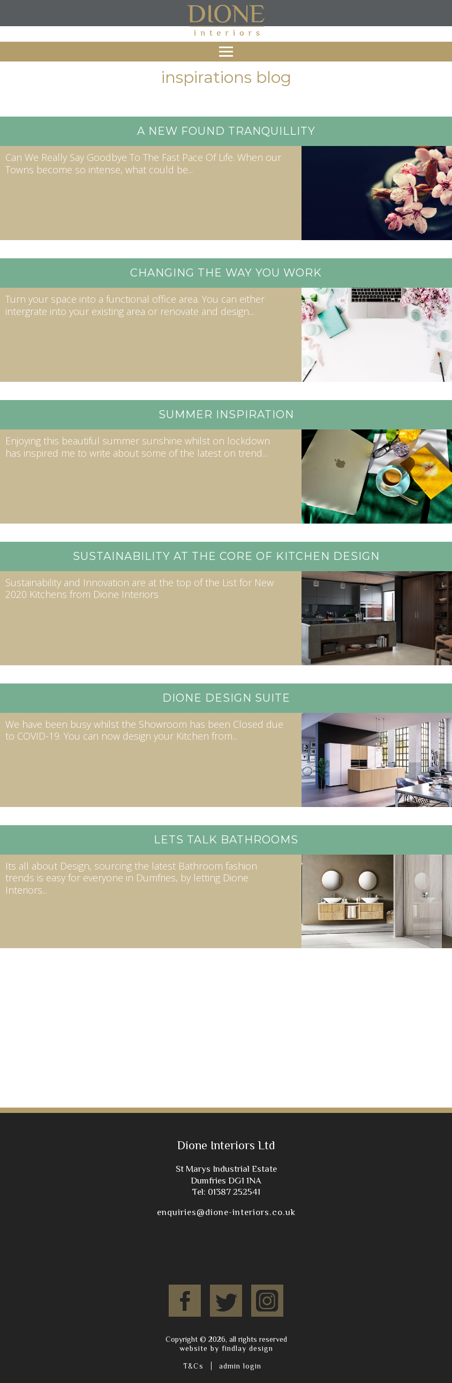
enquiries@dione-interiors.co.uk (226, 1212)
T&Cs (193, 1366)
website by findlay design (226, 1348)
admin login (240, 1366)
